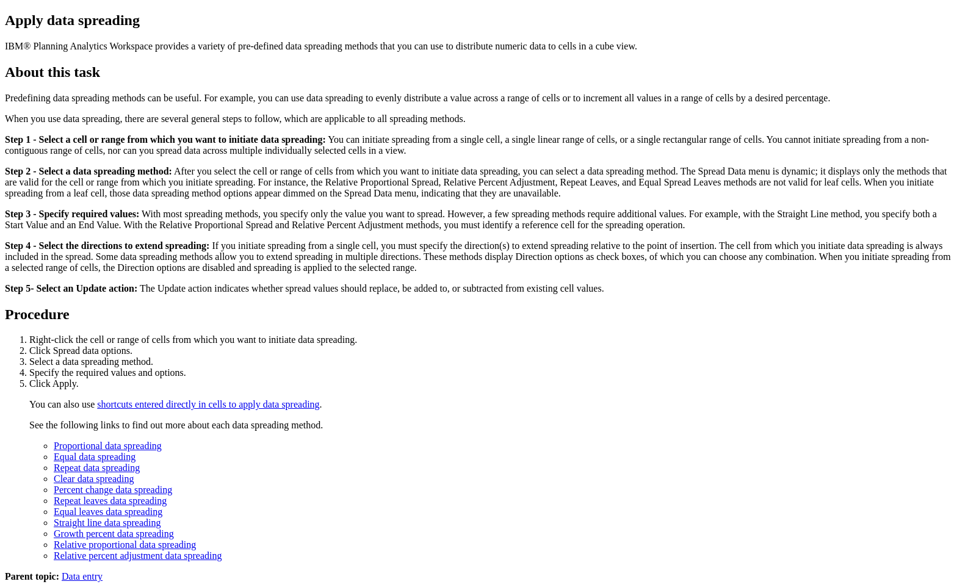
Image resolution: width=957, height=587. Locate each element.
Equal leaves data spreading (108, 511)
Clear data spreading (94, 479)
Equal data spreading (94, 457)
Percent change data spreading (113, 489)
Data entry (82, 576)
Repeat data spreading (97, 468)
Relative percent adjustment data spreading (138, 555)
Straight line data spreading (107, 522)
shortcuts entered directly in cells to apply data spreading (208, 404)
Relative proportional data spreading (125, 544)
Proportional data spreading (108, 446)
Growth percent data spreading (114, 533)
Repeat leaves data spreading (110, 500)
